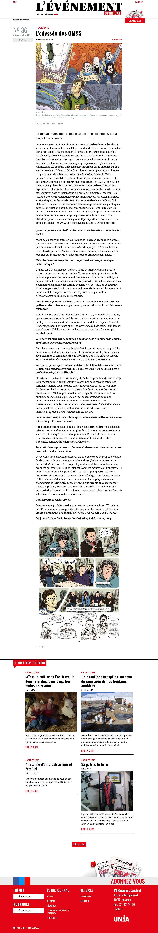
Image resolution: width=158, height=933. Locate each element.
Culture (43, 27)
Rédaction (51, 905)
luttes (60, 123)
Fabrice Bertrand (117, 39)
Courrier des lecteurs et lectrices (58, 912)
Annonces (84, 901)
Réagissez (23, 40)
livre (53, 123)
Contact (118, 909)
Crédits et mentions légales (26, 927)
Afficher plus (79, 844)
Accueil (50, 896)
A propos (51, 901)
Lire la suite (31, 747)
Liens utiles (52, 918)
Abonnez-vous (135, 20)
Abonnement (85, 896)
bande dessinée (43, 123)
